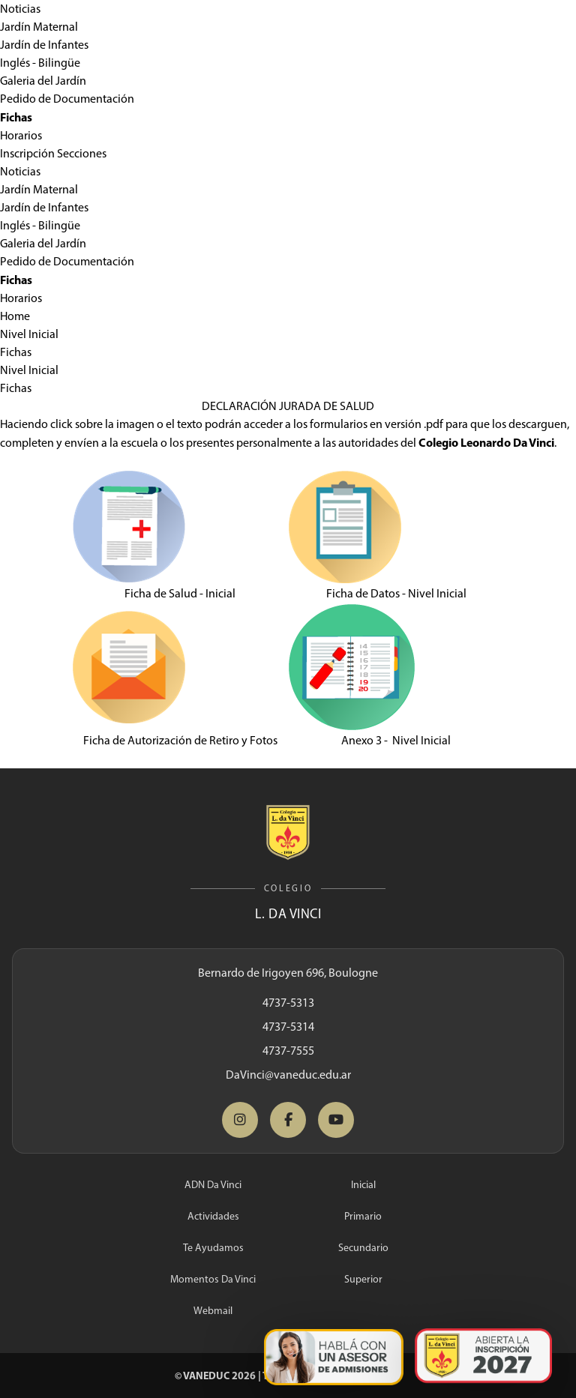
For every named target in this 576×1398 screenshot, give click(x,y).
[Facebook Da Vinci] (288, 1120)
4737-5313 (288, 1002)
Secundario (363, 1247)
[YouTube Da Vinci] (336, 1120)
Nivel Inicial (29, 334)
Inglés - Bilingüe (40, 62)
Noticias (20, 8)
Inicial (363, 1184)
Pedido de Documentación (67, 98)
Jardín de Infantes (44, 44)
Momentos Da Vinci (213, 1279)
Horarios (21, 135)
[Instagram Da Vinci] (240, 1120)
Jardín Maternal (39, 26)
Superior (363, 1279)
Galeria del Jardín (43, 80)
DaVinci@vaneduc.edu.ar (288, 1074)
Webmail (213, 1310)
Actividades (213, 1216)
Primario (363, 1216)
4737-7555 (288, 1050)
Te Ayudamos (213, 1247)
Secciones (81, 153)
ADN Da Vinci (213, 1184)
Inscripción (27, 153)
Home (15, 316)
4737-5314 (288, 1026)
